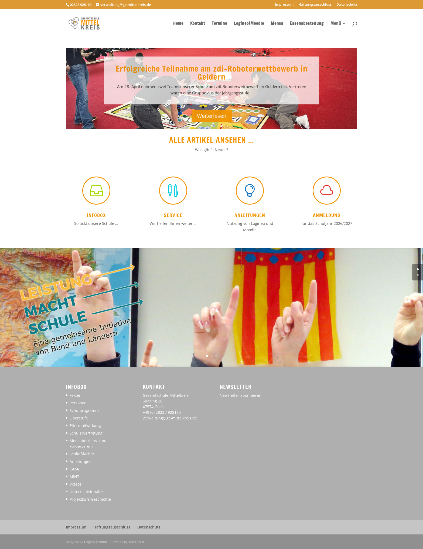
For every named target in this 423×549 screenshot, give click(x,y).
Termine (219, 24)
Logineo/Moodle (249, 24)
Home (178, 24)
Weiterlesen (211, 120)
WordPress (136, 542)
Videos (75, 484)
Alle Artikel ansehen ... (211, 140)
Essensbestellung (307, 24)
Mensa (277, 24)
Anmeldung (326, 215)
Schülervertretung (86, 433)
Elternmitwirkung (85, 425)
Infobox (96, 215)
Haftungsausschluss (315, 5)
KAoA (74, 469)
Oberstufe (79, 418)
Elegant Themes (95, 542)
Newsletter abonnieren (240, 395)
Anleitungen (249, 215)
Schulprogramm (84, 410)
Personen (78, 402)
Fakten (75, 395)
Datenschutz (346, 5)
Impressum (284, 5)
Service (173, 215)
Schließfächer (82, 453)
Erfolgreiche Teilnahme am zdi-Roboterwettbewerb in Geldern (212, 77)
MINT (74, 476)
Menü (335, 24)
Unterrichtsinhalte (86, 491)
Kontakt (197, 24)
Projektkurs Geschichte (90, 499)
